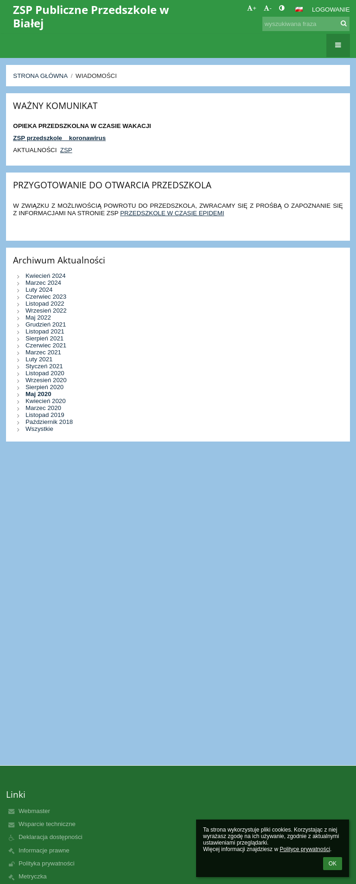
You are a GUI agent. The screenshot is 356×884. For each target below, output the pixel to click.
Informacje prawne (44, 850)
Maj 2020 (38, 394)
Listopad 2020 (44, 373)
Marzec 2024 (43, 282)
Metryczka (33, 876)
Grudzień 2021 (45, 324)
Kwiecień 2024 (45, 275)
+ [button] (251, 8)
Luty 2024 (39, 289)
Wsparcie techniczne (47, 823)
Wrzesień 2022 (46, 310)
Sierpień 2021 (44, 338)
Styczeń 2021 (44, 366)
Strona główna (40, 75)
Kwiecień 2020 (45, 400)
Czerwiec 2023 (45, 296)
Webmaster (34, 810)
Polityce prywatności (305, 849)
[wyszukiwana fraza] (306, 24)
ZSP (66, 150)
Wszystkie (39, 428)
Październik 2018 (49, 421)
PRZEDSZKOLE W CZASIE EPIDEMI (172, 213)
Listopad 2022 (44, 303)
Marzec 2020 (43, 407)
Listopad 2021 (44, 331)
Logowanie (331, 9)
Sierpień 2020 (44, 387)
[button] (299, 9)
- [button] (267, 8)
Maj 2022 (38, 317)
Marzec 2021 (43, 352)
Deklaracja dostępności (51, 836)
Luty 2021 (39, 359)
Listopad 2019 (44, 414)
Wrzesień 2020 (46, 380)
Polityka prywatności (47, 863)
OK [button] (333, 863)
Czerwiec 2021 (45, 345)
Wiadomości (96, 75)
